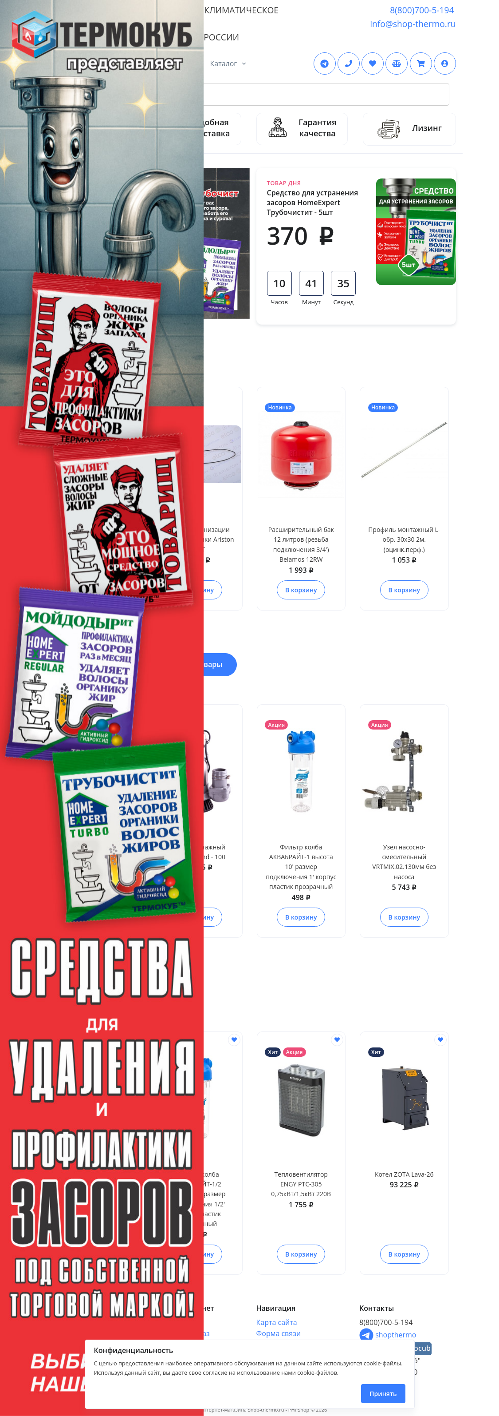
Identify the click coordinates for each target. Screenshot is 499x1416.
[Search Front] (260, 94)
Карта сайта (276, 1322)
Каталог (223, 63)
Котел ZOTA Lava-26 (404, 1174)
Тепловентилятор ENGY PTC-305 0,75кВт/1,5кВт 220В (301, 1184)
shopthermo (387, 1335)
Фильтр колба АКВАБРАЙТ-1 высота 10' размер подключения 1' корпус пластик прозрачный (301, 867)
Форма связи (278, 1333)
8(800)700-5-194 (422, 10)
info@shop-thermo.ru (413, 24)
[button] (445, 63)
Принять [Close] (383, 1393)
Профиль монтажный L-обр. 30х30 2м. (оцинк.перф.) (404, 539)
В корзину (301, 590)
